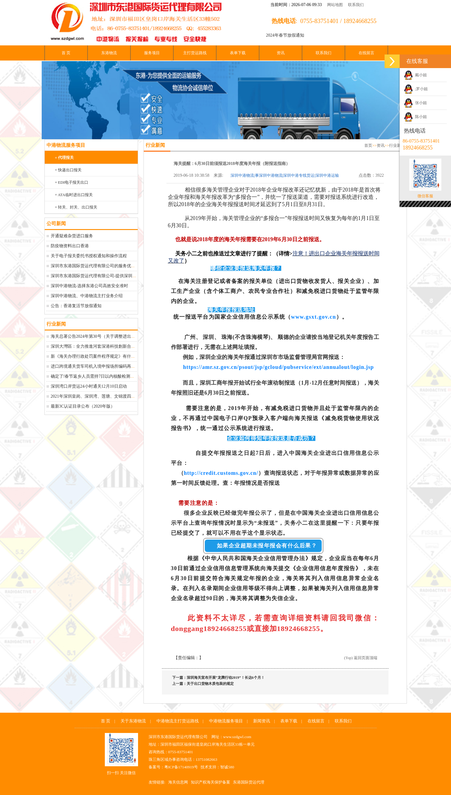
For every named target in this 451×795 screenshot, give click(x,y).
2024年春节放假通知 (285, 35)
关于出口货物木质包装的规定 (210, 684)
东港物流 (109, 53)
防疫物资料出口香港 (70, 246)
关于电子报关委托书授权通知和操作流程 (89, 256)
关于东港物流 (133, 721)
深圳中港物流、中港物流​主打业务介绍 (87, 296)
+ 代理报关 (64, 157)
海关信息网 (178, 782)
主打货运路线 (195, 53)
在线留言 (366, 53)
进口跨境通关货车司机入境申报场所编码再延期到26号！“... (106, 366)
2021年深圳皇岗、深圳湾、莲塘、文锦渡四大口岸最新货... (105, 396)
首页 (368, 145)
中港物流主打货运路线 (177, 721)
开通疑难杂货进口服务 (72, 236)
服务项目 (152, 53)
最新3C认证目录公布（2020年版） (83, 406)
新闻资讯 (261, 721)
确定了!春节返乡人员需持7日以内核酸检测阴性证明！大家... (107, 376)
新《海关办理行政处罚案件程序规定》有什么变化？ (99, 356)
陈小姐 (415, 116)
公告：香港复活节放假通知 (76, 306)
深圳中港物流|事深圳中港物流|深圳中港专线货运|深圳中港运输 (284, 175)
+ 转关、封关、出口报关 (76, 207)
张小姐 (415, 102)
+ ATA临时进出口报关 (74, 194)
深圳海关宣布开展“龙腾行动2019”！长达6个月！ (226, 677)
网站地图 (335, 4)
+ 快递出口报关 (68, 170)
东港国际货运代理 (248, 782)
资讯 (281, 53)
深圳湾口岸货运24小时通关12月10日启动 (89, 386)
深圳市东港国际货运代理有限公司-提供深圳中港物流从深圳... (108, 276)
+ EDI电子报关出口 (71, 182)
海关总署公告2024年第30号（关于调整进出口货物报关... (103, 336)
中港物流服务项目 (226, 721)
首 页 (66, 53)
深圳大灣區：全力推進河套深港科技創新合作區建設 (99, 346)
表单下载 (238, 53)
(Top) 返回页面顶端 (360, 657)
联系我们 (356, 4)
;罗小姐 (416, 89)
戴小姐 (415, 75)
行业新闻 (397, 145)
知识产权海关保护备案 (210, 782)
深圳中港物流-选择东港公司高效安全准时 (89, 286)
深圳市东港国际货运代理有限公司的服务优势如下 (97, 266)
